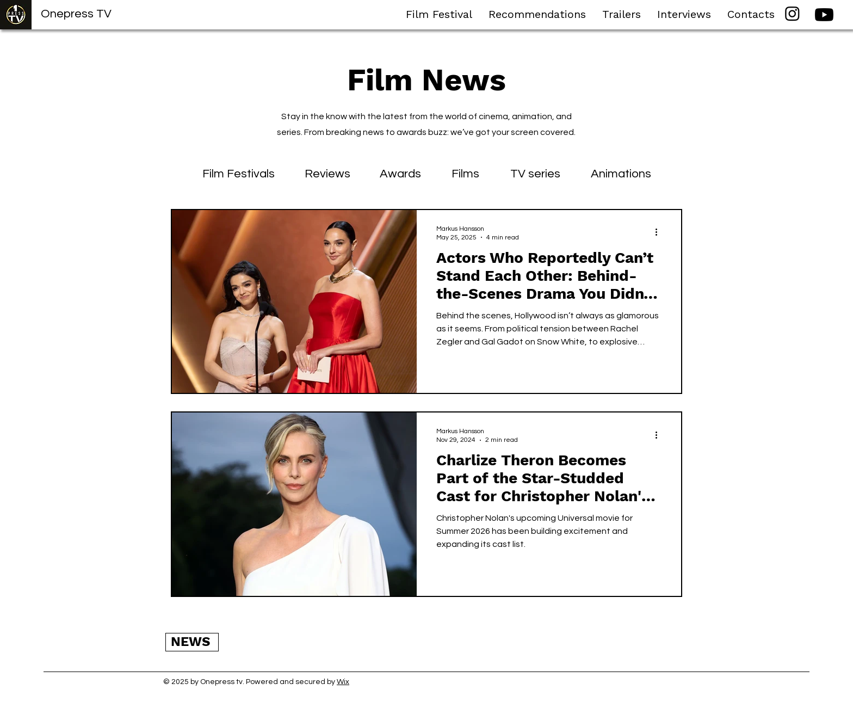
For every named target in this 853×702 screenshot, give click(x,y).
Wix (343, 682)
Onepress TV (76, 14)
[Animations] (621, 174)
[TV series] (535, 174)
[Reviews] (327, 174)
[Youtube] (824, 15)
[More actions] (659, 232)
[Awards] (400, 174)
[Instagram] (792, 13)
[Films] (465, 174)
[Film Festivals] (238, 174)
